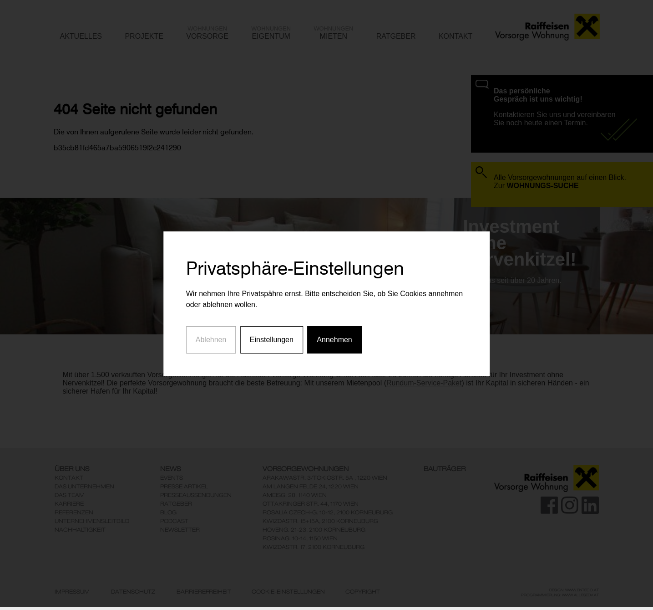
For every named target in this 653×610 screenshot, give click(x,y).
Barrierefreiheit (204, 592)
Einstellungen (272, 330)
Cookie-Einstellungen (288, 592)
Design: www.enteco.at (574, 590)
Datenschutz (133, 592)
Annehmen (334, 330)
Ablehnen (211, 330)
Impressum (72, 592)
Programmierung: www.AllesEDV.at (560, 595)
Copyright (362, 592)
